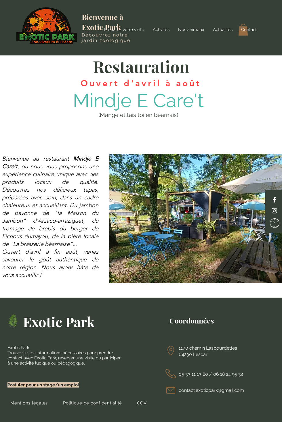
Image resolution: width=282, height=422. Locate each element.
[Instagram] (274, 210)
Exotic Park (59, 322)
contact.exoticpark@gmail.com (211, 390)
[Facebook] (274, 199)
